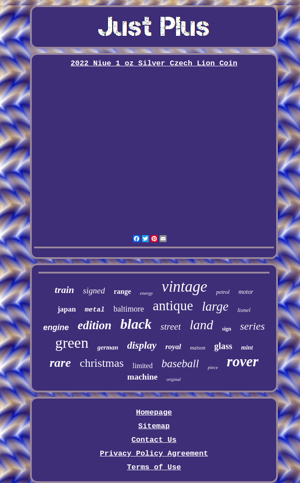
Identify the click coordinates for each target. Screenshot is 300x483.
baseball (180, 363)
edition (95, 325)
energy (146, 293)
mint (247, 347)
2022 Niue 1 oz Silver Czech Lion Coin (154, 63)
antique (173, 305)
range (122, 291)
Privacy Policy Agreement (154, 453)
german (107, 347)
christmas (102, 363)
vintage (184, 286)
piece (213, 367)
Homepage (154, 412)
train (64, 289)
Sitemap (154, 426)
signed (94, 290)
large (215, 306)
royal (173, 346)
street (170, 326)
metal (95, 310)
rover (242, 361)
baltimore (129, 308)
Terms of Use (154, 467)
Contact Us (153, 440)
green (72, 343)
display (141, 345)
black (136, 324)
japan (66, 309)
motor (246, 292)
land (201, 324)
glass (223, 346)
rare (60, 362)
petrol (223, 292)
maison (197, 348)
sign (227, 329)
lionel (244, 310)
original (174, 379)
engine (56, 327)
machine (142, 376)
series (252, 326)
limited (142, 365)
